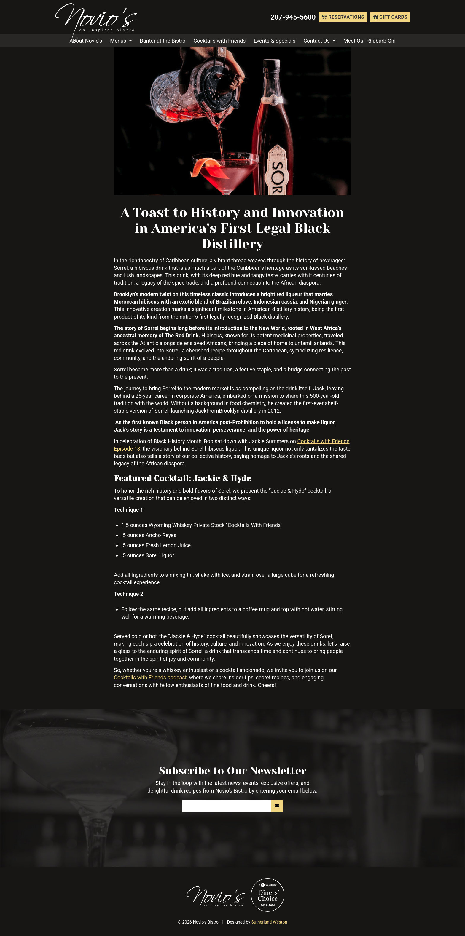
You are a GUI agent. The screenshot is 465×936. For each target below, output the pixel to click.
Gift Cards (390, 17)
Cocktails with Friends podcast (150, 677)
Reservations (343, 17)
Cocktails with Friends (219, 41)
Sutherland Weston (269, 922)
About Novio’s (85, 41)
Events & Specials (274, 41)
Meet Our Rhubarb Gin (369, 41)
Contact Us (316, 41)
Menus (118, 41)
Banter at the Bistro (163, 41)
